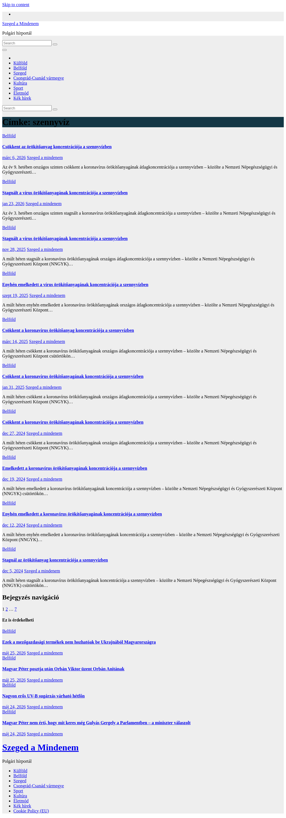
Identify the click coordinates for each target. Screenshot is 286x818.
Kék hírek (22, 98)
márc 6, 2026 (14, 157)
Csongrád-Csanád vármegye (38, 78)
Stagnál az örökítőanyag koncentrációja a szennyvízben (55, 560)
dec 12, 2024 (13, 525)
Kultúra (20, 83)
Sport (18, 88)
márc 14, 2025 (15, 341)
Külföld (20, 63)
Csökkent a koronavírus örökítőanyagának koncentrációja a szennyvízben (73, 376)
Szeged (19, 73)
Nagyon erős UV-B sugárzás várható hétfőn (43, 696)
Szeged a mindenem (45, 157)
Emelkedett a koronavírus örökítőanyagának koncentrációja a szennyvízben (74, 468)
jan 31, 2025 (13, 387)
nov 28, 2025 (14, 249)
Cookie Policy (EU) (31, 811)
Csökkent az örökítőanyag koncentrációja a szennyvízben (57, 146)
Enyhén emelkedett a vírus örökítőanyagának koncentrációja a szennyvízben (75, 284)
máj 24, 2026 (14, 706)
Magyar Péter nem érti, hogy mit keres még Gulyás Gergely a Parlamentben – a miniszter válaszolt (96, 722)
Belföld (20, 68)
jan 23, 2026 (13, 203)
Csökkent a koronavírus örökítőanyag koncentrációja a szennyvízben (68, 330)
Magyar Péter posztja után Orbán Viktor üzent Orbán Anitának (63, 668)
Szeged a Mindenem (20, 23)
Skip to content (15, 4)
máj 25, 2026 (14, 653)
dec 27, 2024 (13, 433)
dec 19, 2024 (13, 479)
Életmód (20, 93)
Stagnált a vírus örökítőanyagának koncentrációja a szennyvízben (65, 192)
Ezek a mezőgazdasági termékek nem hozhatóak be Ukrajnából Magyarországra (79, 642)
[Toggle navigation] (4, 50)
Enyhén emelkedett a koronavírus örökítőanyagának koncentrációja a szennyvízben (82, 514)
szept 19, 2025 (15, 295)
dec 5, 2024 (12, 570)
